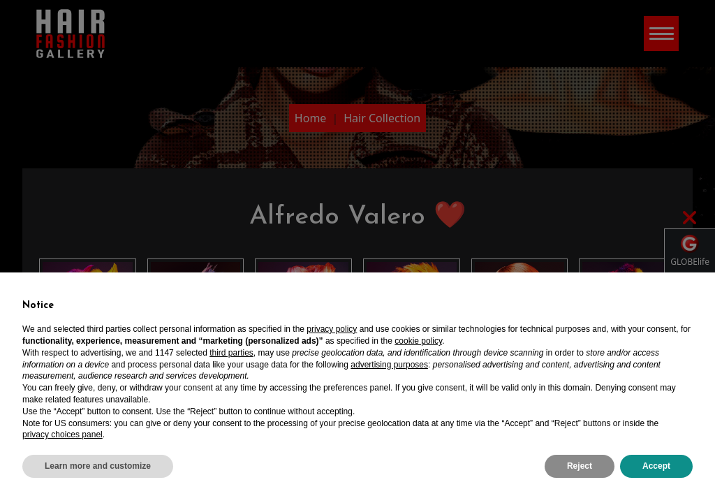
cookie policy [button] (418, 341)
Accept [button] (656, 466)
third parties (231, 353)
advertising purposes (389, 365)
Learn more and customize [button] (98, 466)
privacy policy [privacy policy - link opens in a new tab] (332, 329)
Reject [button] (579, 466)
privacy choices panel (62, 434)
